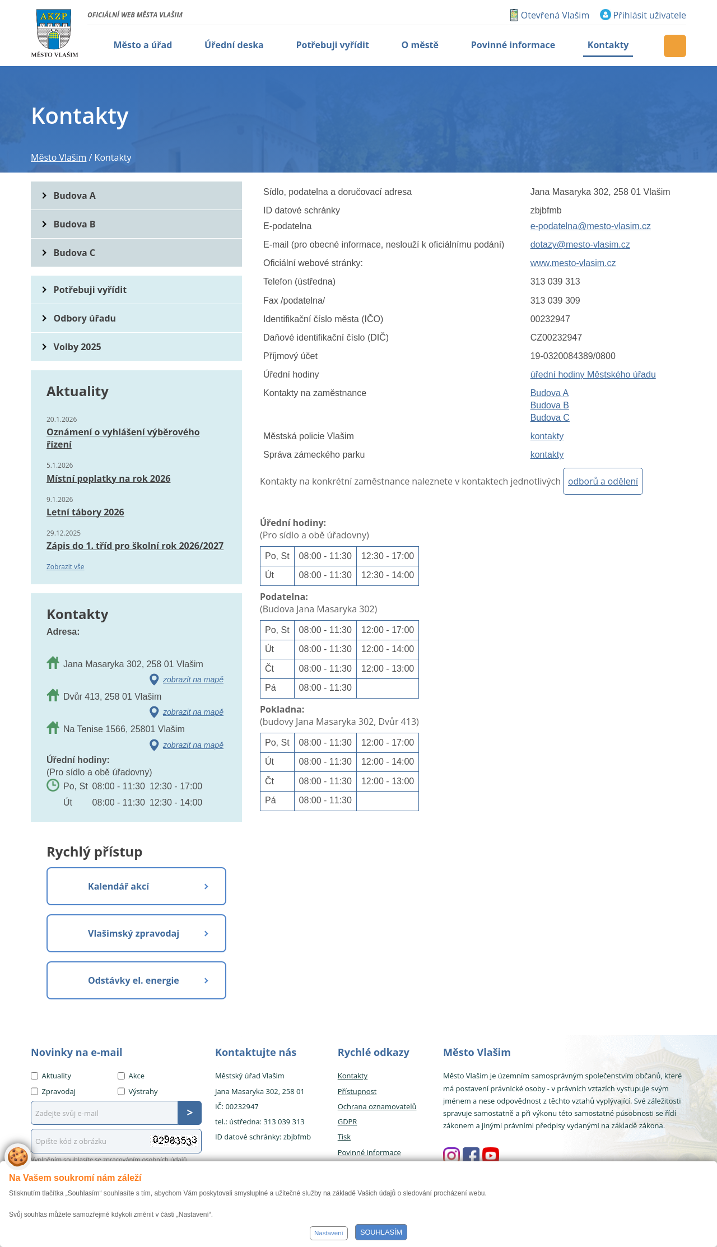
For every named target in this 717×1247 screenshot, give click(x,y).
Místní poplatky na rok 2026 (108, 478)
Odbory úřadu (85, 318)
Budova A (549, 393)
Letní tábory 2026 (85, 512)
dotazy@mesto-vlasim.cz (580, 244)
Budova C (550, 417)
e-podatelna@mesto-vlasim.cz (590, 226)
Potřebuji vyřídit (90, 289)
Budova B (549, 405)
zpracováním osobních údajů (145, 1159)
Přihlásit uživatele (649, 15)
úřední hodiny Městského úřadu (593, 374)
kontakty (547, 436)
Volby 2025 (77, 347)
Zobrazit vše (65, 566)
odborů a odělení (603, 481)
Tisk (344, 1137)
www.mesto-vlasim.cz (573, 263)
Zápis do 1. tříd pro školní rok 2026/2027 (135, 545)
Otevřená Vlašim (555, 15)
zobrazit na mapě (193, 679)
